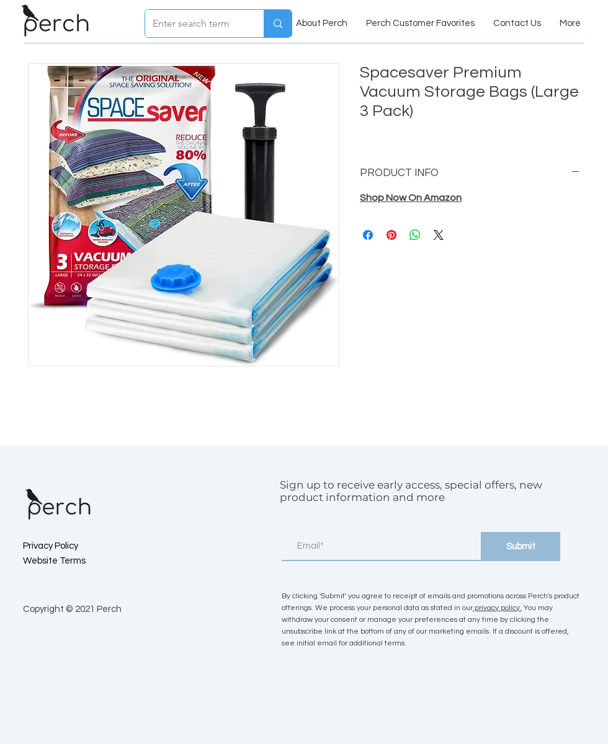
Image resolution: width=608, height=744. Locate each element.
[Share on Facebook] (367, 235)
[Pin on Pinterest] (391, 235)
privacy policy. (497, 608)
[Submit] (520, 546)
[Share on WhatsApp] (415, 235)
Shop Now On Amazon (411, 198)
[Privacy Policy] (67, 546)
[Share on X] (438, 235)
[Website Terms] (67, 561)
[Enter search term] (195, 23)
